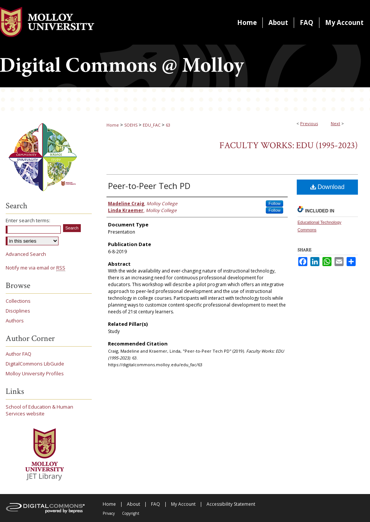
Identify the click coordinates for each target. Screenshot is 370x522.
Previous (309, 123)
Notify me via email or (35, 267)
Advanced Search (26, 254)
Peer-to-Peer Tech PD (149, 185)
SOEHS (130, 125)
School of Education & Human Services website (39, 410)
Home (112, 125)
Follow (274, 203)
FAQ (155, 504)
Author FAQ (18, 353)
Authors (15, 320)
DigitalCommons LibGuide (35, 363)
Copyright (130, 513)
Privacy (109, 513)
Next (335, 123)
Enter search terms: (28, 220)
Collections (18, 300)
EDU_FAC (151, 125)
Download (327, 187)
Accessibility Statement (231, 504)
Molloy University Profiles (35, 373)
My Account (183, 504)
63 (168, 125)
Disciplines (18, 310)
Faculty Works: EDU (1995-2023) (288, 145)
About (133, 504)
